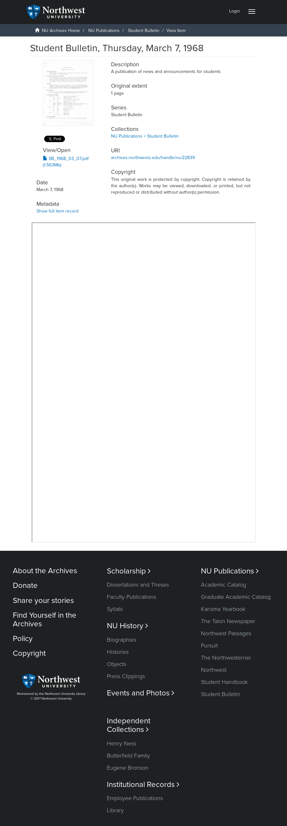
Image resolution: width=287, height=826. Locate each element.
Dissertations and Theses (138, 584)
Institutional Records (143, 784)
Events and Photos (140, 693)
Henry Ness (121, 743)
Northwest (214, 669)
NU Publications (104, 30)
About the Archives (45, 570)
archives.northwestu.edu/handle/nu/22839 (153, 157)
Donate (25, 585)
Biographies (121, 639)
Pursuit (209, 645)
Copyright (29, 653)
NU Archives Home (61, 30)
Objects (116, 664)
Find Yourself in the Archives (44, 619)
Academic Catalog (223, 584)
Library (115, 810)
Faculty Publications (131, 596)
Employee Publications (135, 798)
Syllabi (115, 609)
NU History (127, 625)
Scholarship (129, 571)
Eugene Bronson (127, 767)
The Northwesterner (226, 657)
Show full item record (57, 211)
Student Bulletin (143, 30)
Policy (23, 638)
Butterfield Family (128, 755)
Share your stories (43, 600)
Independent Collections (128, 725)
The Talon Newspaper (228, 621)
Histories (118, 651)
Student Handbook (224, 682)
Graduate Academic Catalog (236, 596)
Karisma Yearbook (223, 609)
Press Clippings (126, 676)
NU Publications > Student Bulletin (145, 136)
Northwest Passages (226, 633)
